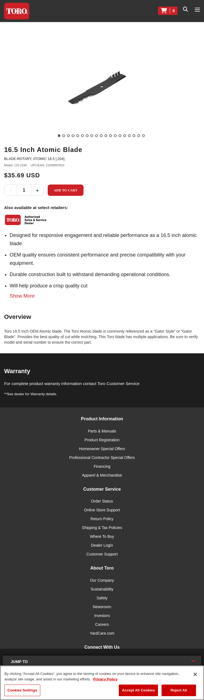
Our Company (102, 580)
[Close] (195, 674)
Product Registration (102, 440)
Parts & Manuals (102, 431)
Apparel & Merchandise (102, 475)
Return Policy (101, 519)
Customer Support (102, 554)
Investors (102, 615)
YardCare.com (102, 633)
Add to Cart (65, 190)
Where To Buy (102, 536)
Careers (102, 624)
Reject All (178, 690)
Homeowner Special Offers (102, 449)
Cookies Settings (22, 690)
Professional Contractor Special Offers (102, 457)
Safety (102, 598)
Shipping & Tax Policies (102, 527)
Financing (102, 466)
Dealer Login (102, 545)
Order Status (102, 501)
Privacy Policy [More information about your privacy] (105, 679)
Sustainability (102, 589)
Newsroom (102, 607)
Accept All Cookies (138, 690)
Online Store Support (102, 510)
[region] (102, 683)
